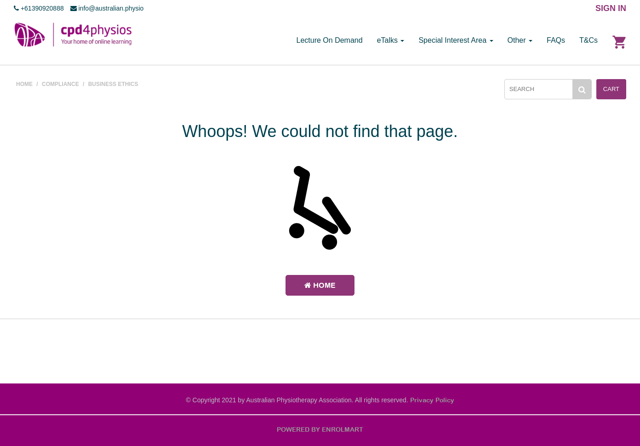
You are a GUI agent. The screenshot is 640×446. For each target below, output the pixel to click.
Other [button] (520, 40)
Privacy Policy (432, 400)
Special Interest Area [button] (455, 40)
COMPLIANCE (60, 84)
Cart (611, 89)
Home (320, 285)
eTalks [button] (391, 40)
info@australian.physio (107, 8)
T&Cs (588, 40)
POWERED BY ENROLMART (320, 429)
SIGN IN (610, 8)
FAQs (556, 40)
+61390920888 (39, 8)
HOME (24, 84)
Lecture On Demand (330, 40)
